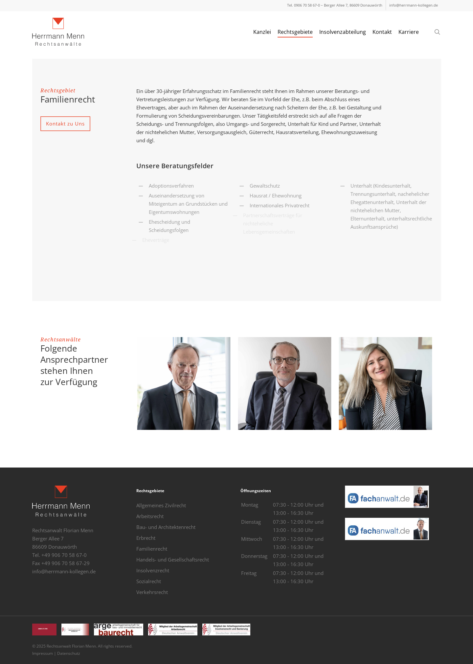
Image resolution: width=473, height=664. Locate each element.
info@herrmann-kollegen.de (64, 571)
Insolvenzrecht (152, 570)
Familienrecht (151, 548)
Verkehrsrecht (152, 592)
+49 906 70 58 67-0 (64, 555)
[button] (65, 123)
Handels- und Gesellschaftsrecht (172, 559)
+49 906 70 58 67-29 (65, 563)
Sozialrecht (148, 581)
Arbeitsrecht (150, 516)
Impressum (42, 653)
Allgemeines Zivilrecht (161, 505)
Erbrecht (145, 538)
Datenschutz (68, 653)
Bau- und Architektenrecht (165, 527)
